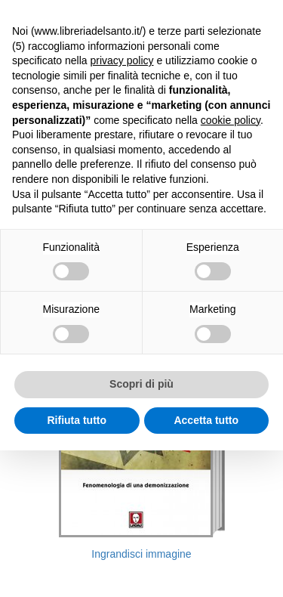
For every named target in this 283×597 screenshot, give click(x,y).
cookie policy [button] (230, 120)
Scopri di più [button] (141, 384)
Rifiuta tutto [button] (76, 420)
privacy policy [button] (122, 60)
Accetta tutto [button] (206, 420)
